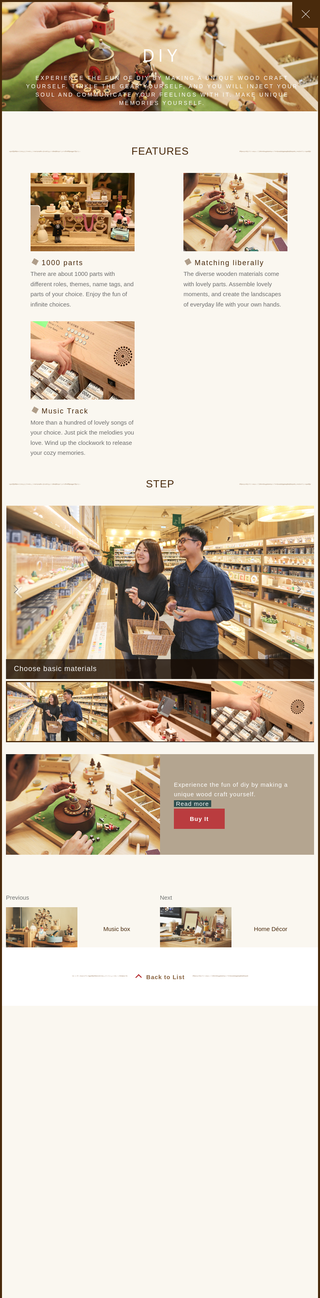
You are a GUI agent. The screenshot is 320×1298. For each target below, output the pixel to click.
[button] (18, 592)
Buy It (199, 818)
